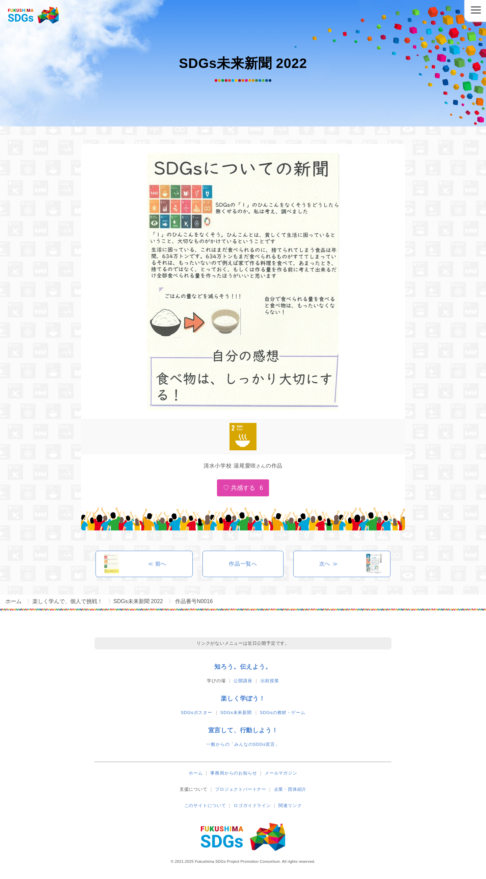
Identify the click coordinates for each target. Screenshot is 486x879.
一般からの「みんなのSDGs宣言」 (242, 744)
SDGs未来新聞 (236, 712)
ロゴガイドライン (252, 805)
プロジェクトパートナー (240, 789)
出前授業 (270, 680)
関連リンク (290, 805)
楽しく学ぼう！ (243, 698)
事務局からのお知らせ (233, 773)
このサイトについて (205, 805)
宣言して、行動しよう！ (243, 730)
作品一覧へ (243, 564)
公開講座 (243, 680)
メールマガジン (281, 773)
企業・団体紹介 (290, 789)
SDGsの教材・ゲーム (282, 712)
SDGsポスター (196, 712)
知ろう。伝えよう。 (242, 666)
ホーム (195, 773)
